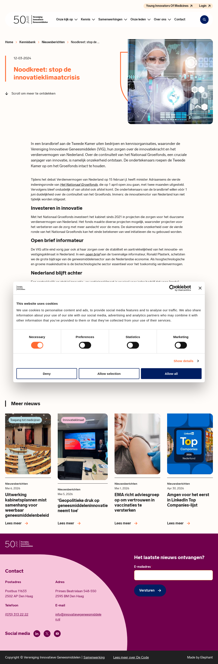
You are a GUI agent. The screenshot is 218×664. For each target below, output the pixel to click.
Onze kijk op (64, 19)
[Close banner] (200, 287)
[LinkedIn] (36, 633)
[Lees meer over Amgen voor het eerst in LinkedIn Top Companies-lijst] (179, 523)
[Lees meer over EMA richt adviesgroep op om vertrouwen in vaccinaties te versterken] (127, 523)
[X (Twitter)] (47, 633)
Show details (184, 360)
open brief (92, 254)
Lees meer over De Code (131, 657)
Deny (47, 373)
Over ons (160, 19)
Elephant (206, 657)
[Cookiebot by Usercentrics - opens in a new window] (172, 288)
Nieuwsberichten (53, 42)
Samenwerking (94, 657)
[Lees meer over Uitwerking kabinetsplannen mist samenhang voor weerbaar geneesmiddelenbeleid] (17, 523)
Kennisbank (27, 42)
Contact (179, 19)
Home (9, 42)
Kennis (85, 19)
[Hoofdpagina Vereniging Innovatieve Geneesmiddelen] (31, 19)
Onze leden (138, 19)
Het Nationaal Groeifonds (79, 185)
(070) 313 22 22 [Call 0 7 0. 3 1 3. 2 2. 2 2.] (16, 614)
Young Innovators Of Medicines (167, 6)
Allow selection (108, 373)
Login (203, 6)
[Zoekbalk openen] (204, 19)
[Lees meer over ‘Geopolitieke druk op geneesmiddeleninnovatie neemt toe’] (70, 523)
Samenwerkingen (110, 19)
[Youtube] (57, 633)
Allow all (171, 373)
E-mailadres (143, 567)
